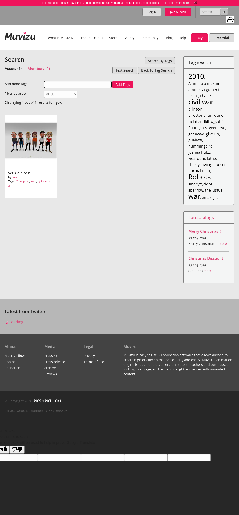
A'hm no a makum (204, 83)
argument (211, 89)
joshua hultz (199, 152)
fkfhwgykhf (213, 121)
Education (12, 368)
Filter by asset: (16, 93)
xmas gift (210, 197)
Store (113, 38)
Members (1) (39, 68)
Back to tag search (156, 70)
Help (182, 38)
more (223, 243)
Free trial (221, 38)
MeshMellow (15, 355)
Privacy (89, 355)
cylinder (43, 181)
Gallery (128, 38)
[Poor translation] (17, 450)
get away (196, 134)
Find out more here (177, 2)
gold (33, 181)
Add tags (123, 84)
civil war (201, 101)
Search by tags (160, 60)
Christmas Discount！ (207, 258)
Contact (11, 361)
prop (26, 181)
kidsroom (196, 158)
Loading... (15, 321)
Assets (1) (13, 68)
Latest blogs (201, 217)
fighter (195, 121)
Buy (200, 38)
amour (194, 89)
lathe (211, 158)
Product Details (91, 38)
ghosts (212, 134)
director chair (200, 115)
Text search (125, 70)
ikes (14, 177)
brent (193, 95)
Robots (199, 176)
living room (213, 164)
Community (149, 38)
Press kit (50, 355)
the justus (213, 190)
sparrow (195, 190)
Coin (19, 181)
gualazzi (195, 140)
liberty (194, 164)
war (194, 196)
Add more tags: (16, 84)
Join (178, 12)
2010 (196, 76)
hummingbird (200, 146)
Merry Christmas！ (205, 231)
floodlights (197, 127)
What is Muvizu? (60, 38)
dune (218, 115)
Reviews (50, 374)
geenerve (217, 127)
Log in (152, 12)
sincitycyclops (200, 184)
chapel (206, 95)
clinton (195, 109)
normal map (199, 170)
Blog (169, 38)
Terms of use (94, 361)
